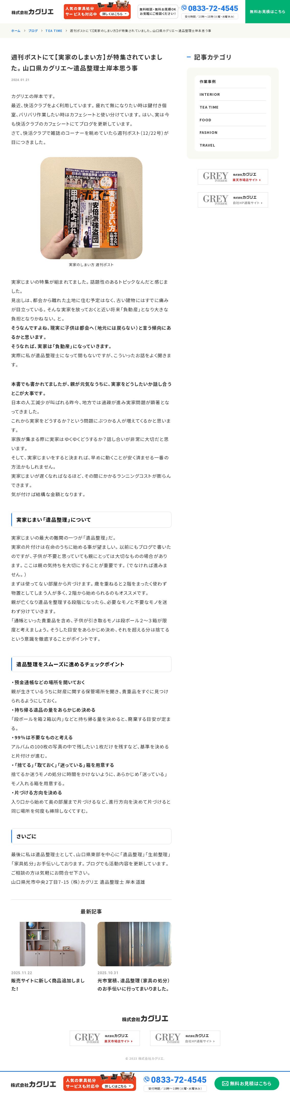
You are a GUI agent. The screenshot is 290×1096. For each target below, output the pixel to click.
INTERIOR (210, 98)
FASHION (209, 144)
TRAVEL (208, 159)
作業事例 (208, 83)
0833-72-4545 (213, 8)
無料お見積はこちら (267, 11)
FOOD (206, 128)
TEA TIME (210, 113)
